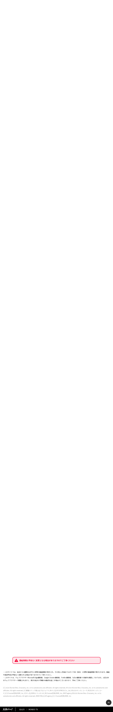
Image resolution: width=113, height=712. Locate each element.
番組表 (22, 709)
